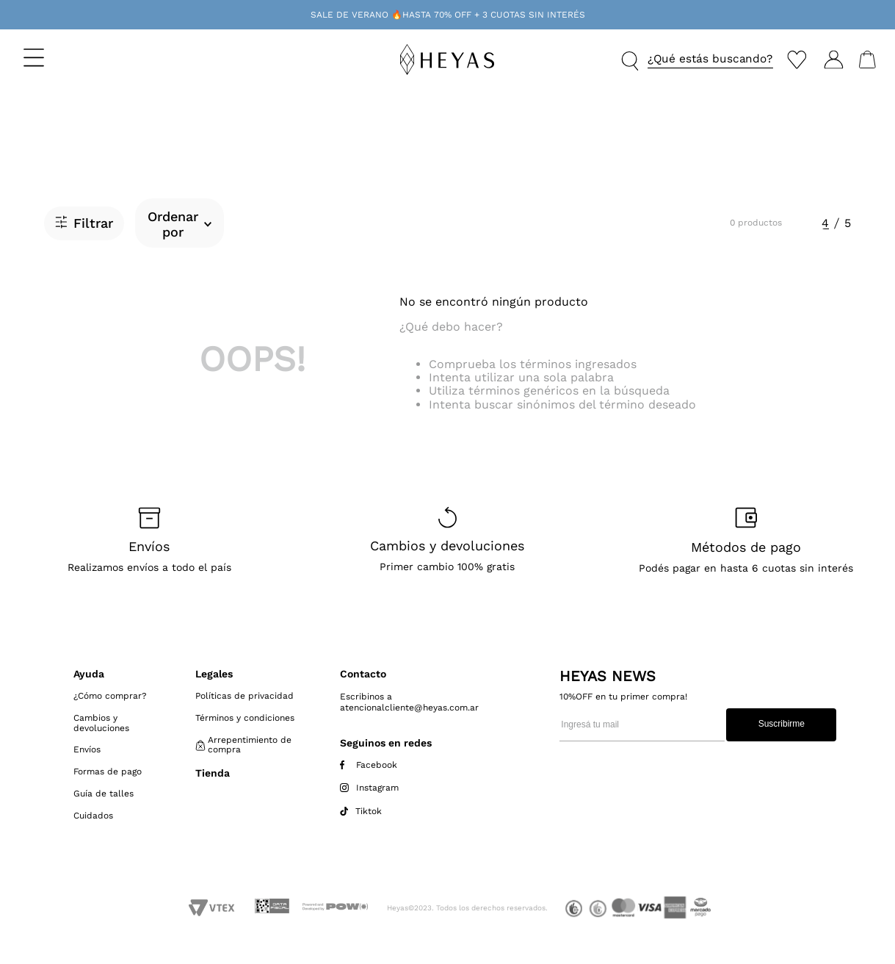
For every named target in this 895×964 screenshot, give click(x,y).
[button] (74, 57)
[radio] (825, 223)
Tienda (212, 773)
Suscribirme (781, 724)
